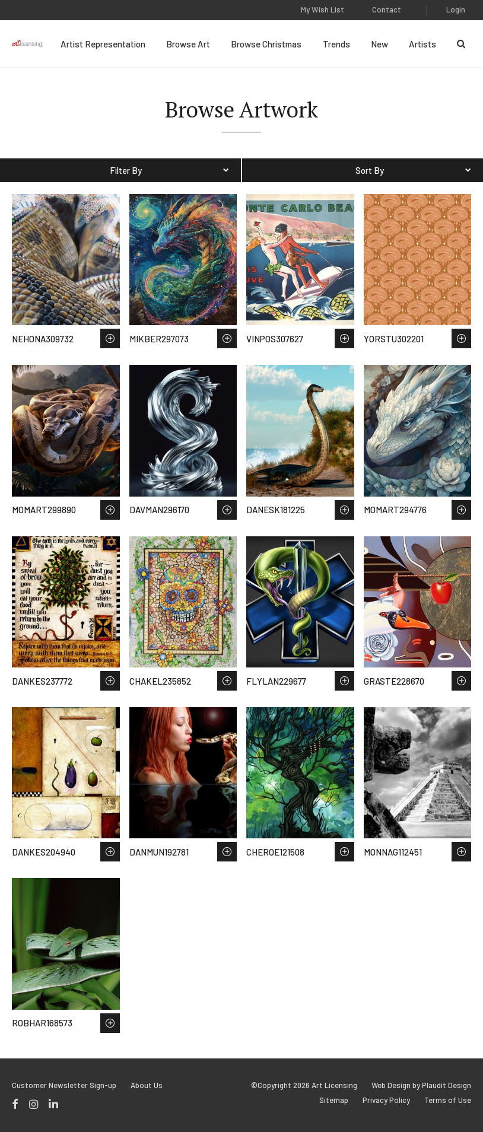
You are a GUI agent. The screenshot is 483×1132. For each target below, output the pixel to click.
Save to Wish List (110, 338)
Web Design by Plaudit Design (421, 1085)
